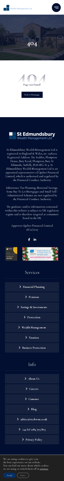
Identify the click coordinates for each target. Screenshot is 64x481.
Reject (23, 475)
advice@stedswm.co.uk (33, 419)
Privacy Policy (34, 439)
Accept (9, 475)
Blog (34, 409)
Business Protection (34, 348)
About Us (33, 379)
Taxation (34, 337)
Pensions (34, 297)
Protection (33, 317)
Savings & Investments (34, 307)
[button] (56, 7)
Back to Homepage (31, 95)
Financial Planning (34, 287)
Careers (33, 389)
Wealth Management (34, 327)
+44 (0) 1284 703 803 (34, 429)
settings (44, 468)
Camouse (34, 399)
